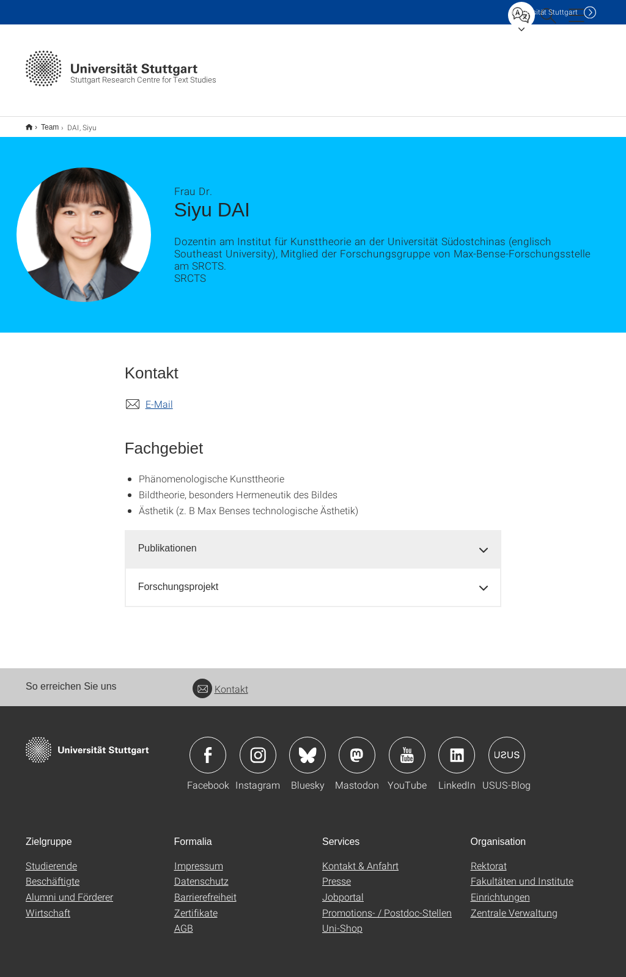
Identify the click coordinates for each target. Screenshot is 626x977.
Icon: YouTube (407, 747)
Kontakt (220, 680)
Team (43, 123)
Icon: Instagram (258, 747)
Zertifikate (196, 904)
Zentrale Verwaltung (514, 904)
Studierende (51, 857)
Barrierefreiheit (205, 888)
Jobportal (343, 888)
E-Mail (159, 395)
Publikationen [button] (167, 540)
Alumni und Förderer (69, 888)
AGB (183, 919)
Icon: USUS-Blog (506, 747)
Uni (545, 12)
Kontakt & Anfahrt (360, 857)
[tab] (313, 540)
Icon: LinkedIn (456, 747)
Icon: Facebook (208, 747)
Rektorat (489, 857)
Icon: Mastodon (357, 747)
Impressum (198, 857)
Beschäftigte (52, 872)
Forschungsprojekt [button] (178, 578)
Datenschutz (201, 872)
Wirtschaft (48, 904)
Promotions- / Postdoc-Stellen (387, 904)
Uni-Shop (342, 919)
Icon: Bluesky (307, 747)
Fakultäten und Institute (522, 872)
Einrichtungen (500, 888)
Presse (336, 872)
